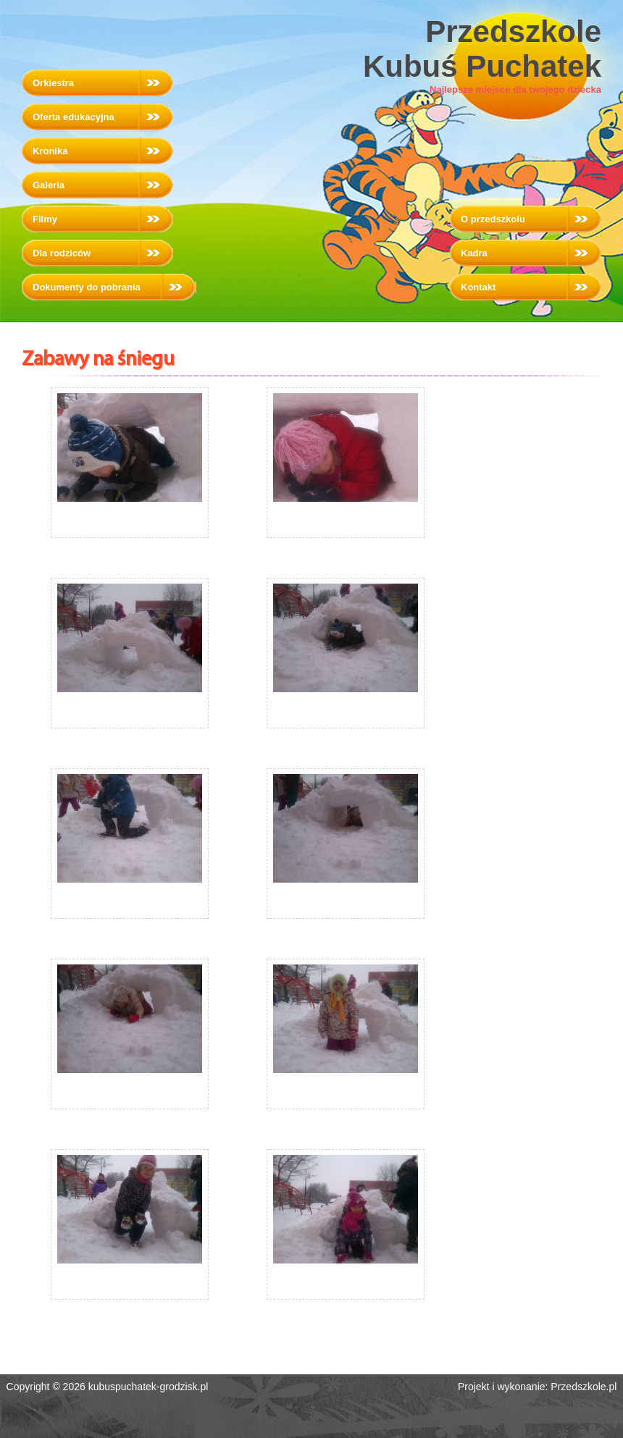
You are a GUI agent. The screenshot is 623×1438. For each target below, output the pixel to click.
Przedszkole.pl (583, 1386)
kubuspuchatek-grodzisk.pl (148, 1386)
